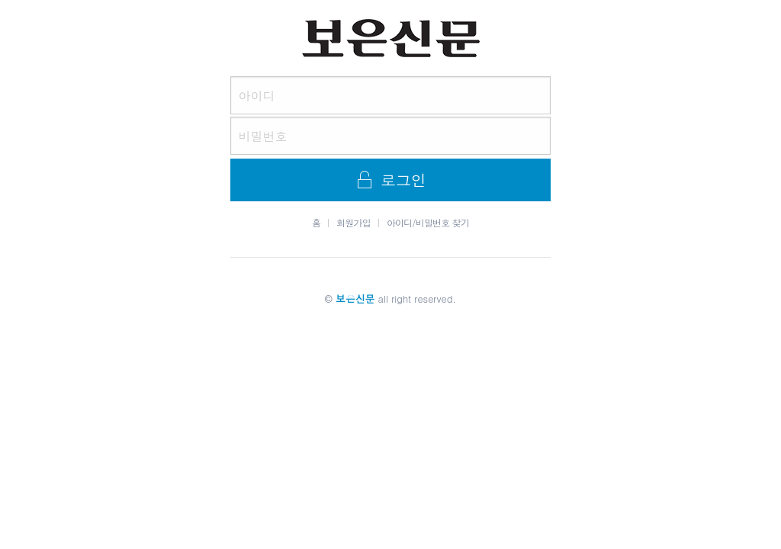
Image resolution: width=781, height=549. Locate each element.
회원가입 (353, 222)
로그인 (390, 180)
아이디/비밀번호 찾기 (428, 222)
